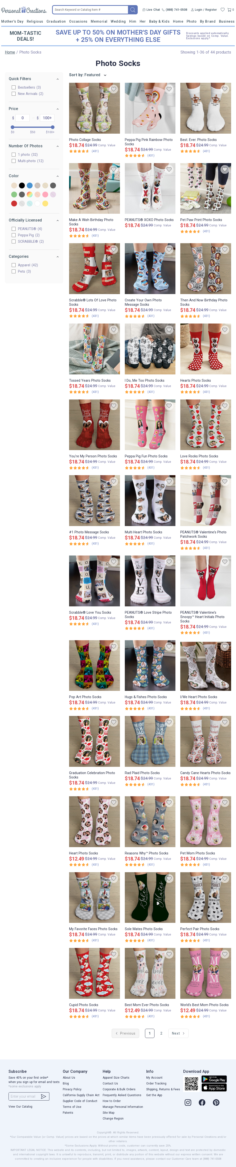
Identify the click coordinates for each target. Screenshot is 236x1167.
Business (227, 21)
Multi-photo (31, 161)
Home (178, 21)
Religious (35, 21)
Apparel (28, 265)
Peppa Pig (29, 235)
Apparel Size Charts (116, 1077)
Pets (24, 271)
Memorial (99, 21)
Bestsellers (29, 87)
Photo (192, 21)
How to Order (112, 1101)
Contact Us (110, 1083)
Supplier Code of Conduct (80, 1101)
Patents (68, 1112)
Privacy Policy (72, 1089)
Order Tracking (156, 1083)
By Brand (208, 21)
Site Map (108, 1112)
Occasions (78, 21)
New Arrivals (30, 94)
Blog (66, 1083)
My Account (154, 1077)
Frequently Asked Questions (122, 1095)
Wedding (118, 21)
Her (143, 21)
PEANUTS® (30, 229)
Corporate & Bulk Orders (119, 1089)
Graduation (56, 21)
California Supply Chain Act (81, 1095)
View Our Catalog (20, 1106)
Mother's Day (12, 21)
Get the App (154, 1095)
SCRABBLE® (31, 241)
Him (132, 21)
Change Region (113, 1118)
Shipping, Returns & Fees (163, 1089)
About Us (69, 1077)
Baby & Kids (159, 21)
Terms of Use (72, 1107)
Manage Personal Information (123, 1107)
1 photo (28, 155)
